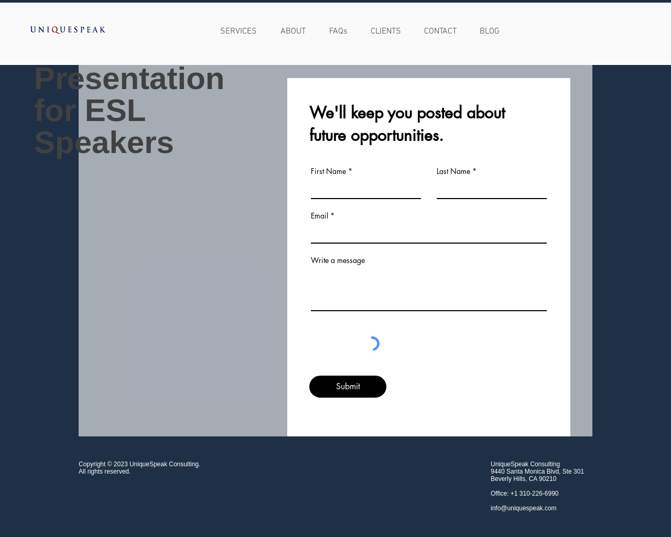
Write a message (338, 260)
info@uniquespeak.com (524, 508)
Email (319, 216)
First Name (328, 171)
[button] (292, 30)
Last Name (453, 171)
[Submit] (347, 387)
